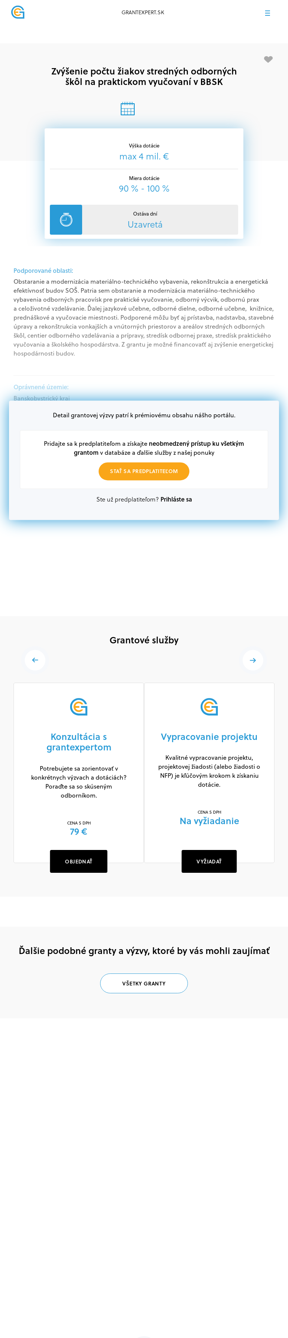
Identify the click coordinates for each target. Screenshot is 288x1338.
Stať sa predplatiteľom (144, 471)
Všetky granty (143, 983)
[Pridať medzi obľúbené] (268, 59)
